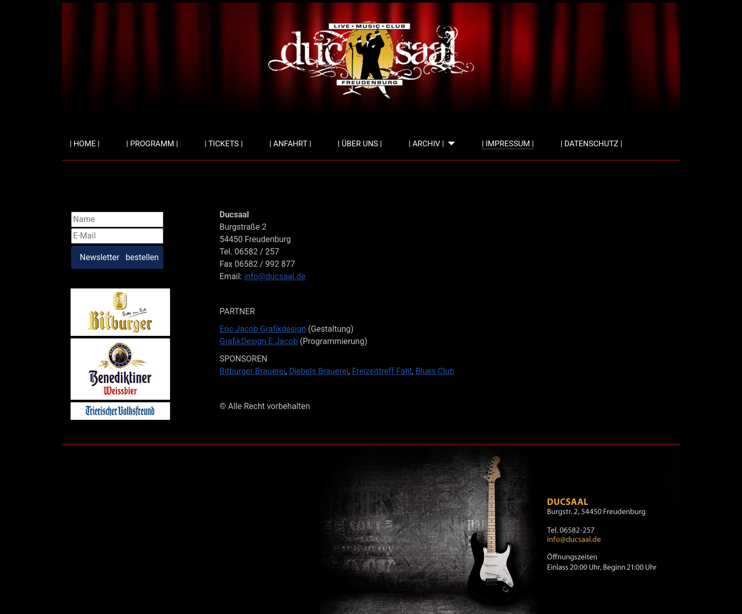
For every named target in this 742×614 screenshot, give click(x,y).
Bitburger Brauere (251, 371)
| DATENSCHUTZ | (591, 143)
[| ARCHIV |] (450, 144)
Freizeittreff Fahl (382, 371)
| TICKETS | (224, 143)
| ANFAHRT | (290, 143)
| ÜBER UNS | (360, 143)
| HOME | (84, 143)
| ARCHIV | (426, 143)
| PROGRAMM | (152, 143)
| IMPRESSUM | (508, 143)
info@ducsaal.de (274, 276)
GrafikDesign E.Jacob (259, 341)
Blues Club (434, 371)
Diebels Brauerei (318, 371)
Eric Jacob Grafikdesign (263, 329)
